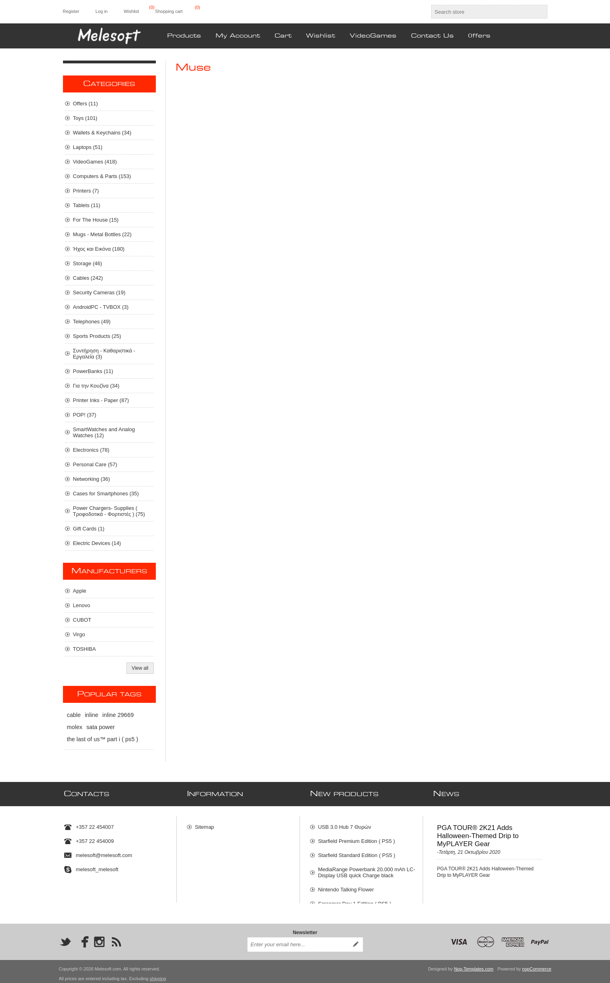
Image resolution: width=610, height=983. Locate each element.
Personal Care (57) (95, 464)
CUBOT (82, 620)
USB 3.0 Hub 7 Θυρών (344, 823)
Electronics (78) (91, 450)
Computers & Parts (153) (102, 176)
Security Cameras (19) (99, 292)
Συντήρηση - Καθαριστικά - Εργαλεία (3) (104, 354)
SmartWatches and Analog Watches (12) (104, 432)
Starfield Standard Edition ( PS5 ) (357, 852)
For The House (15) (96, 220)
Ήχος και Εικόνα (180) (99, 249)
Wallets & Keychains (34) (102, 133)
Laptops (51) (88, 147)
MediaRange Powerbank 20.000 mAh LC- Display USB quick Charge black (366, 869)
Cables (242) (88, 278)
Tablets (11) (87, 205)
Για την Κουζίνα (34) (96, 386)
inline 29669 (118, 715)
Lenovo (81, 605)
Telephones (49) (92, 322)
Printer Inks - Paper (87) (101, 400)
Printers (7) (86, 191)
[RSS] (116, 937)
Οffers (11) (85, 104)
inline (92, 715)
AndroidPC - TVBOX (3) (101, 307)
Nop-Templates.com (473, 964)
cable (74, 715)
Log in (101, 11)
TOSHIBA (84, 649)
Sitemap (204, 823)
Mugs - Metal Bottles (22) (102, 234)
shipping (158, 974)
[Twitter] (65, 937)
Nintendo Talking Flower (346, 886)
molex (74, 727)
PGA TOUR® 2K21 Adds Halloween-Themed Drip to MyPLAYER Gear (478, 832)
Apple (79, 591)
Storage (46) (87, 263)
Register (71, 11)
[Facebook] (82, 937)
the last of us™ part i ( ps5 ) (102, 739)
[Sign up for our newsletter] (297, 940)
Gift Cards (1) (89, 529)
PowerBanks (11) (93, 371)
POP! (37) (84, 415)
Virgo (79, 634)
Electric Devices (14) (97, 543)
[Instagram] (99, 937)
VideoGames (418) (95, 162)
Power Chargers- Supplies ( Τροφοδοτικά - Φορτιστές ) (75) (109, 511)
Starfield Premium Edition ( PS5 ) (356, 837)
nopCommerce (536, 964)
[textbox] (482, 11)
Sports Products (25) (97, 336)
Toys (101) (85, 118)
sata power (100, 727)
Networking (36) (91, 479)
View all (140, 668)
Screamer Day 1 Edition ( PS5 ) (354, 900)
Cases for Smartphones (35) (106, 493)
